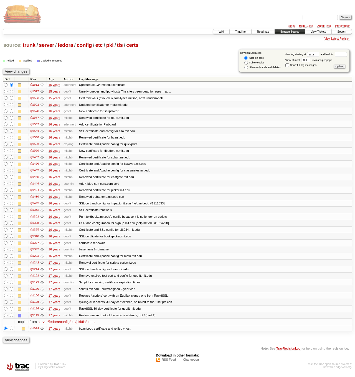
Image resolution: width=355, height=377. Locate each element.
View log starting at (303, 54)
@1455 (35, 171)
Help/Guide (306, 25)
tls (120, 45)
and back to (334, 54)
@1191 (35, 277)
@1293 (35, 257)
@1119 (35, 317)
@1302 (35, 251)
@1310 (35, 237)
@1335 (35, 224)
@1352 (35, 211)
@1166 (35, 297)
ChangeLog (191, 362)
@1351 (35, 218)
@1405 (35, 204)
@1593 (35, 98)
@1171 (35, 284)
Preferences (342, 25)
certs (132, 45)
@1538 (35, 138)
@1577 (35, 118)
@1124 (35, 311)
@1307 (35, 244)
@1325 (35, 231)
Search (341, 31)
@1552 (35, 124)
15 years (54, 84)
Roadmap (263, 31)
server (46, 45)
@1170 (35, 291)
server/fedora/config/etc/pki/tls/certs (66, 324)
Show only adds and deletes (262, 67)
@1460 (35, 164)
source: (12, 45)
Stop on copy (254, 58)
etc (99, 45)
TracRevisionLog (288, 351)
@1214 (35, 271)
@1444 (35, 184)
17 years (54, 264)
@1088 (35, 331)
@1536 (35, 144)
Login (291, 25)
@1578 (35, 111)
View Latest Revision (337, 38)
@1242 (35, 264)
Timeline (240, 31)
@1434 (35, 191)
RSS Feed (169, 362)
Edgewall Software (53, 369)
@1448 (35, 178)
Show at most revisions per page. (309, 60)
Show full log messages (300, 65)
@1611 (35, 85)
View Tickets (318, 31)
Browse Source (289, 31)
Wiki (221, 31)
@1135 (35, 304)
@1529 (35, 151)
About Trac (324, 25)
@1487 (35, 158)
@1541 (35, 131)
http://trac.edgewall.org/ (337, 369)
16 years (54, 104)
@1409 (35, 198)
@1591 (35, 104)
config (84, 45)
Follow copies (254, 63)
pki (109, 45)
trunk (29, 45)
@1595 (35, 91)
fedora (65, 45)
